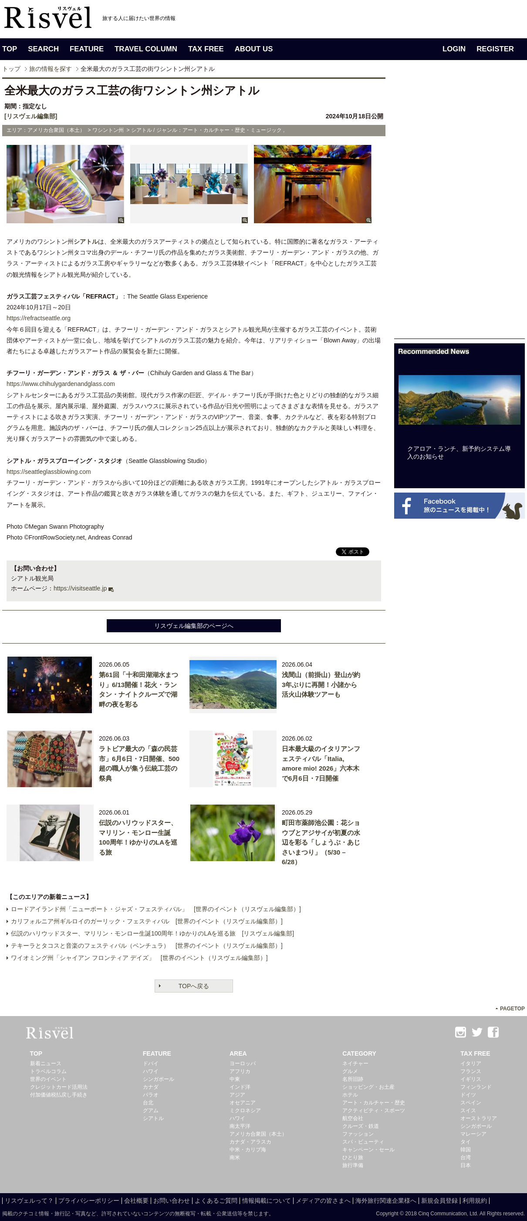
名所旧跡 (352, 1079)
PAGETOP (512, 1009)
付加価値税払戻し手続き (59, 1095)
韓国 (465, 1150)
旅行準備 (352, 1165)
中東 (235, 1079)
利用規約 (475, 1200)
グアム (151, 1110)
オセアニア (243, 1103)
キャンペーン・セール (368, 1150)
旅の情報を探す (50, 68)
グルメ (350, 1071)
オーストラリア (478, 1118)
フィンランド (476, 1087)
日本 (465, 1165)
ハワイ (151, 1071)
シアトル (86, 241)
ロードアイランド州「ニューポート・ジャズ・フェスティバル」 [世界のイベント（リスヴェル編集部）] (156, 909)
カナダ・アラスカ (250, 1142)
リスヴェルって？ (29, 1200)
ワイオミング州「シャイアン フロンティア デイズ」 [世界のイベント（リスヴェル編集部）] (139, 957)
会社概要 (136, 1200)
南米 (235, 1157)
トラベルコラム (48, 1071)
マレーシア (473, 1134)
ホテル (350, 1095)
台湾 (465, 1157)
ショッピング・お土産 (368, 1087)
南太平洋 (240, 1126)
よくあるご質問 (216, 1200)
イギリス (470, 1079)
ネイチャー (355, 1063)
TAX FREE (206, 49)
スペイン (470, 1103)
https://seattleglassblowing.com (49, 471)
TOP (9, 49)
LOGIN (454, 49)
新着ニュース (45, 1063)
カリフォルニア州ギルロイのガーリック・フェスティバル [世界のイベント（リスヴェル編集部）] (147, 921)
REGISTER (495, 49)
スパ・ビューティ (363, 1142)
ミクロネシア (245, 1110)
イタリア (470, 1063)
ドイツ (468, 1095)
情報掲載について (266, 1200)
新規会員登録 (439, 1200)
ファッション (358, 1134)
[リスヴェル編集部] (30, 116)
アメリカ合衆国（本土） (258, 1134)
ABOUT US (254, 49)
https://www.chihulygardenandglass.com (61, 383)
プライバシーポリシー (88, 1200)
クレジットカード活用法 (59, 1087)
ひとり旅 (352, 1157)
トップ (11, 68)
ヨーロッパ (243, 1063)
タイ (465, 1142)
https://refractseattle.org (39, 318)
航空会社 (352, 1118)
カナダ (151, 1087)
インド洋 (240, 1087)
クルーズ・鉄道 (360, 1126)
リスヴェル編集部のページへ (193, 625)
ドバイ (151, 1063)
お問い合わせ (171, 1200)
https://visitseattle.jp (80, 588)
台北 (148, 1103)
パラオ (151, 1095)
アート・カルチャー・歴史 (373, 1103)
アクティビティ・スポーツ (373, 1110)
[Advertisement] (459, 208)
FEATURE (87, 49)
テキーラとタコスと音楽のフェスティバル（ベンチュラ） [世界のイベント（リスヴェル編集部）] (147, 945)
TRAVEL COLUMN (146, 49)
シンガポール (158, 1079)
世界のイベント (48, 1079)
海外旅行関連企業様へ (385, 1200)
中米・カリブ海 (248, 1150)
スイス (468, 1110)
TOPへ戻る (194, 986)
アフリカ (240, 1071)
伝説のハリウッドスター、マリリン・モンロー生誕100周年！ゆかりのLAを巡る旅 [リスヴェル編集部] (152, 933)
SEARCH (43, 49)
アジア (237, 1095)
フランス (470, 1071)
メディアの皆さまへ (323, 1200)
